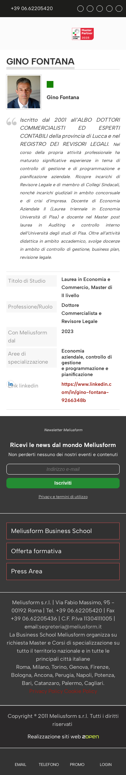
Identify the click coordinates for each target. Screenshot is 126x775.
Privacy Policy (46, 691)
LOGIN (106, 764)
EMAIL (20, 764)
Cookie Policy (80, 691)
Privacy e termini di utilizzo (63, 496)
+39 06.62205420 (32, 8)
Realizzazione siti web (63, 736)
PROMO (77, 764)
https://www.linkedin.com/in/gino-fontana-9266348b (86, 392)
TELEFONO (49, 764)
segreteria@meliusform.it (70, 626)
